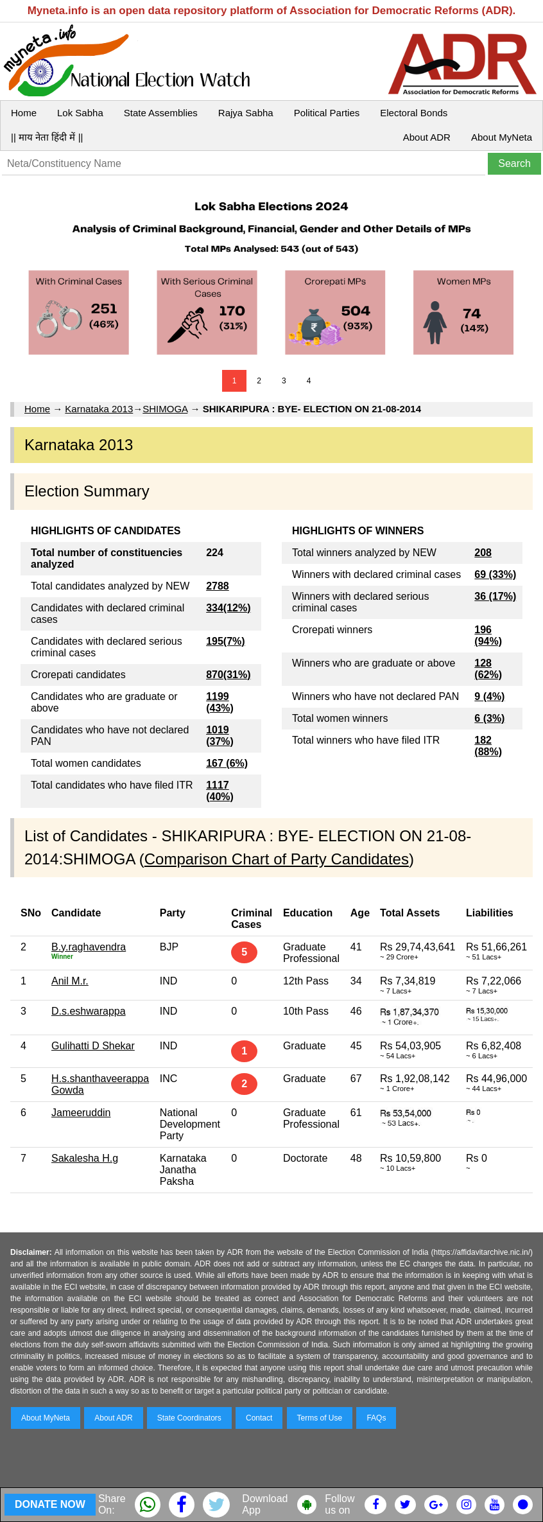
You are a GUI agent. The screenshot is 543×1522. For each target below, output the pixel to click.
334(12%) (228, 607)
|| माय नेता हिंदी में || (47, 137)
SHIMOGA (164, 408)
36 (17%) (495, 596)
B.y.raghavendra (88, 946)
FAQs (376, 1417)
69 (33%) (495, 574)
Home (24, 112)
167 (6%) (227, 763)
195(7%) (225, 641)
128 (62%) (488, 669)
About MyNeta (501, 137)
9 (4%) (489, 696)
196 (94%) (488, 635)
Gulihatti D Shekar (93, 1045)
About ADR (427, 137)
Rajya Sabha (245, 112)
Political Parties (327, 112)
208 (483, 552)
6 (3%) (489, 718)
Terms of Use (320, 1417)
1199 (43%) (220, 702)
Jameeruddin (81, 1112)
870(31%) (228, 674)
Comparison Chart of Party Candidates (276, 859)
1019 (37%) (220, 735)
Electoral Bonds (413, 112)
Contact (259, 1417)
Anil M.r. (70, 980)
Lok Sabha (80, 112)
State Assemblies (161, 112)
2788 (217, 586)
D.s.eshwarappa (88, 1011)
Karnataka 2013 (99, 408)
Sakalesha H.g (84, 1158)
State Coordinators (189, 1417)
